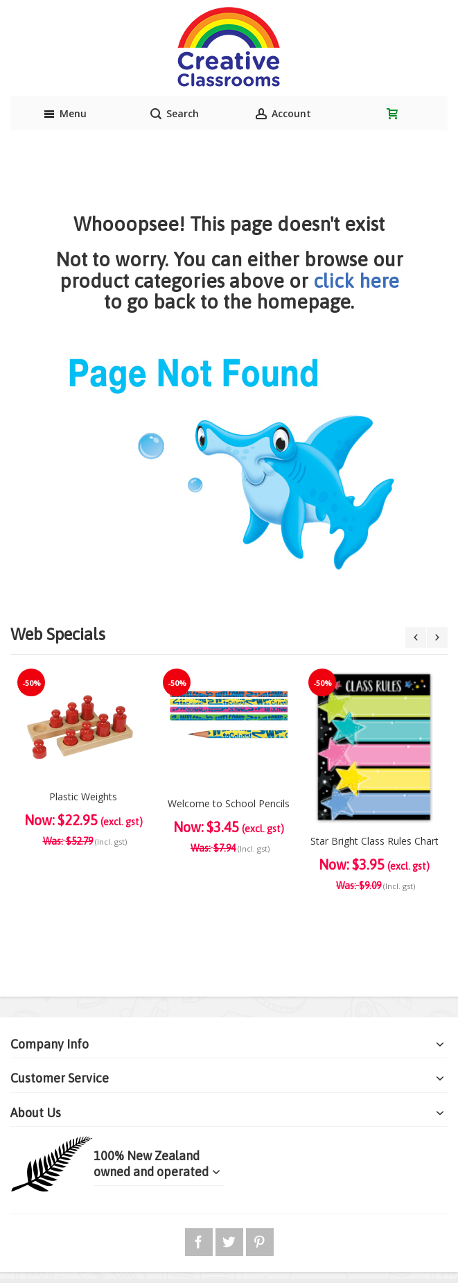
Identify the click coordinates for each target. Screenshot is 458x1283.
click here (356, 281)
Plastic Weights (83, 796)
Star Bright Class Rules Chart (374, 840)
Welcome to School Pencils (229, 803)
